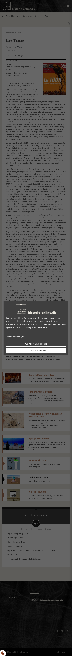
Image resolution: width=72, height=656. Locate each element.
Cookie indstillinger (15, 336)
